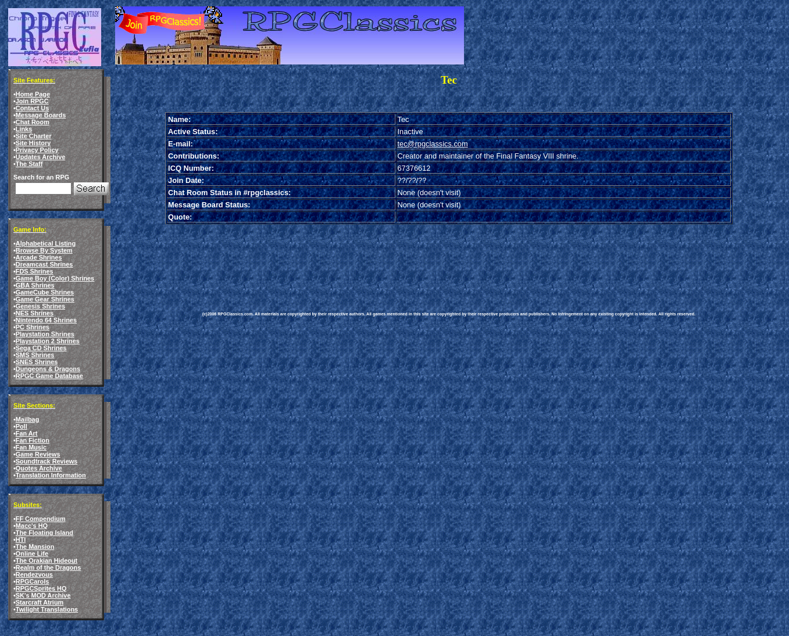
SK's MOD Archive (43, 595)
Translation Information (51, 475)
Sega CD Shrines (41, 347)
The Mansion (35, 546)
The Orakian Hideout (46, 560)
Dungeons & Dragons (48, 368)
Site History (33, 142)
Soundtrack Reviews (46, 461)
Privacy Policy (37, 149)
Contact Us (32, 108)
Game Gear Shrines (45, 299)
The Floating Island (44, 532)
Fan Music (31, 447)
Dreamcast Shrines (44, 264)
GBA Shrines (35, 285)
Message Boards (41, 115)
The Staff (29, 163)
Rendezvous (34, 574)
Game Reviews (38, 454)
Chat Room (32, 121)
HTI (21, 539)
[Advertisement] (414, 259)
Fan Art (27, 433)
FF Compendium (41, 518)
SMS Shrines (35, 354)
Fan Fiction (32, 440)
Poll (21, 426)
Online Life (32, 553)
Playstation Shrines (45, 333)
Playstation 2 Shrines (48, 340)
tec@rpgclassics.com (433, 143)
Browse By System (44, 250)
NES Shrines (34, 313)
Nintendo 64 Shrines (46, 320)
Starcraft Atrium (39, 602)
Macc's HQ (32, 525)
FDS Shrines (34, 271)
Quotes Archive (39, 468)
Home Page (33, 94)
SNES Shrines (37, 361)
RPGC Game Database (49, 375)
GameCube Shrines (45, 292)
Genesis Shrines (40, 306)
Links (24, 128)
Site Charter (34, 135)
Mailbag (27, 419)
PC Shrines (32, 327)
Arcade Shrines (39, 257)
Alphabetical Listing (46, 243)
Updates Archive (40, 156)
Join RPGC (32, 101)
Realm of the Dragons (48, 567)
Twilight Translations (47, 609)
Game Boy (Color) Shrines (55, 278)
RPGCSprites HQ (41, 588)
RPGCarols (32, 581)
